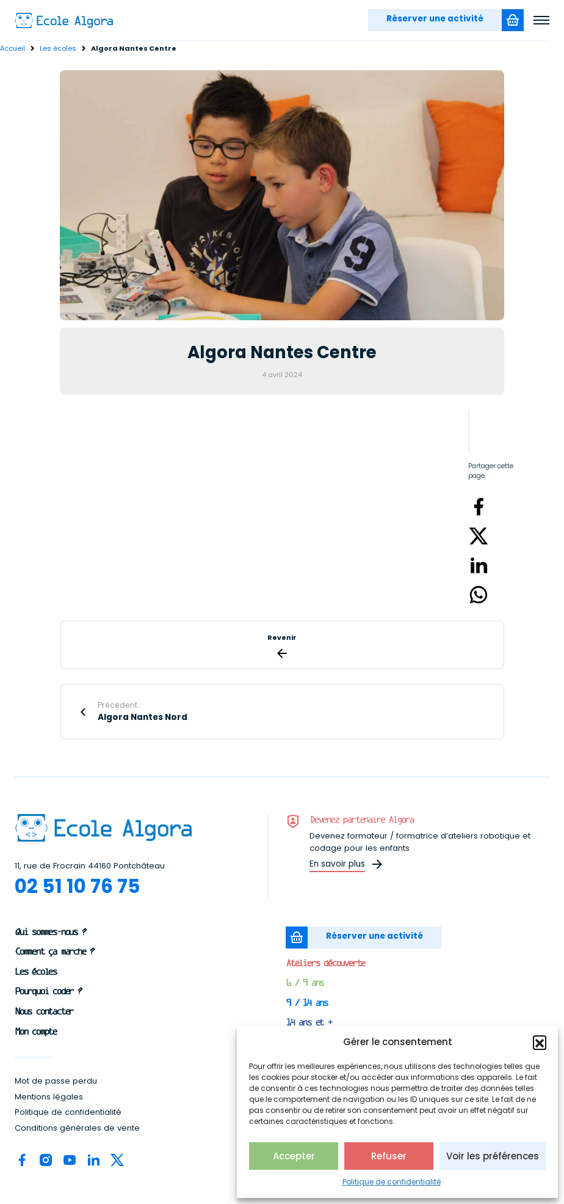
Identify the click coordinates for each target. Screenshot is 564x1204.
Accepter (294, 1156)
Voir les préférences (492, 1156)
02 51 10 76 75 (77, 886)
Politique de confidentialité (391, 1181)
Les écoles (58, 48)
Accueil (12, 48)
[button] (539, 1042)
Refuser (389, 1156)
